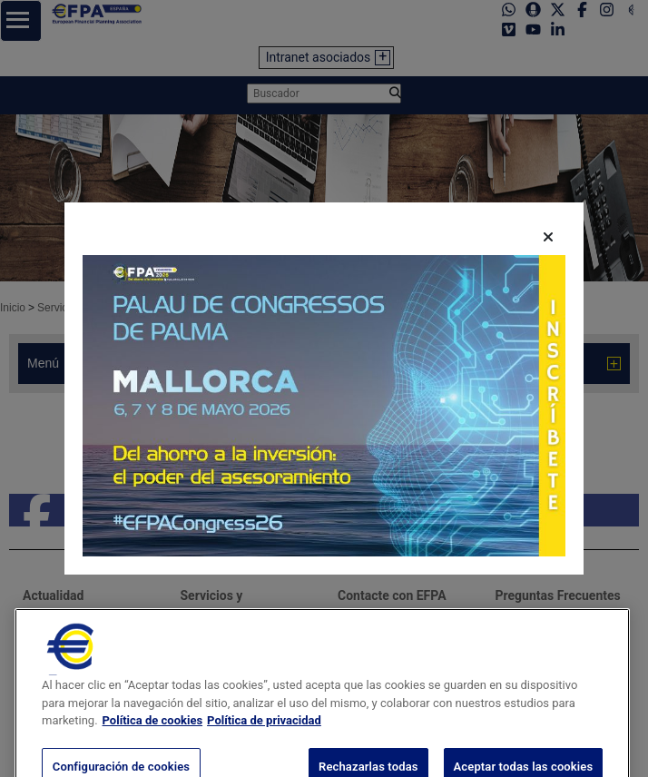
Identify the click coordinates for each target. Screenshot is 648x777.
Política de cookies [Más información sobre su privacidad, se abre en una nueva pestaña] (153, 738)
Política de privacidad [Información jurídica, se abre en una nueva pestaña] (264, 738)
